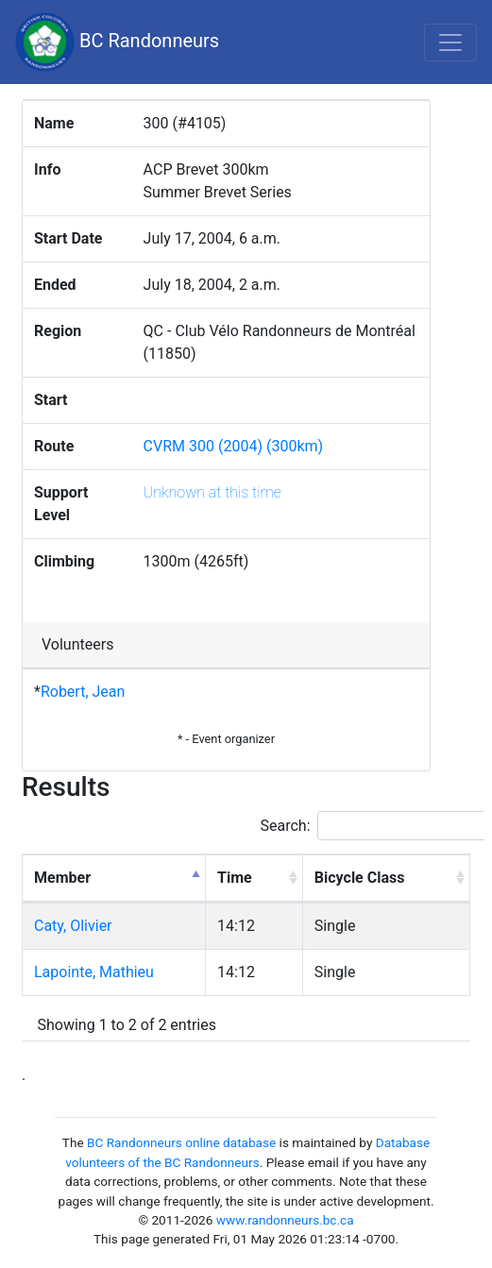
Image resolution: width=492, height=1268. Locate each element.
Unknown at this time (212, 492)
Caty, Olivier (73, 926)
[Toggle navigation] (450, 42)
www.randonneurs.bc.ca (285, 1219)
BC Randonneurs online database (181, 1142)
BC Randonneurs (117, 42)
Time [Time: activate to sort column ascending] (234, 878)
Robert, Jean (83, 692)
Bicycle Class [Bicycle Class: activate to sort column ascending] (359, 878)
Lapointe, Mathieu (94, 972)
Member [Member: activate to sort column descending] (62, 878)
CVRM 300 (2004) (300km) (234, 446)
